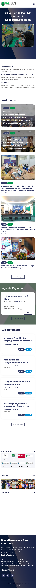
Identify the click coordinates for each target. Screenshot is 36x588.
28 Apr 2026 (6, 112)
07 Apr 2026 (4, 192)
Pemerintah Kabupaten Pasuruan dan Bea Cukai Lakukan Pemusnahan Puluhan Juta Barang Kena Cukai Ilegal (17, 118)
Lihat (28, 313)
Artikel (21, 349)
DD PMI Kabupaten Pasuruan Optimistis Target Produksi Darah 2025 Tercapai (17, 267)
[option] (18, 303)
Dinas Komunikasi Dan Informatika (14, 541)
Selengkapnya (18, 277)
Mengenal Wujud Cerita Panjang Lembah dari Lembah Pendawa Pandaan (18, 341)
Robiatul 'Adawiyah (11, 344)
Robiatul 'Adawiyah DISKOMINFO (15, 124)
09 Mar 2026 (4, 233)
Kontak (18, 585)
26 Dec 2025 (4, 270)
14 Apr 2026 (6, 137)
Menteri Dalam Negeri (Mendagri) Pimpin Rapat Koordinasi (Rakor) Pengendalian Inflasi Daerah (18, 229)
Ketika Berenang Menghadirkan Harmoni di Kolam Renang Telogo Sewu (17, 363)
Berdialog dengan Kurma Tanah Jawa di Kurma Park (16, 404)
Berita (6, 108)
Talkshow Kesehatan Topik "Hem (16, 297)
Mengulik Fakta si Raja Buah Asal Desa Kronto (17, 383)
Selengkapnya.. (19, 301)
